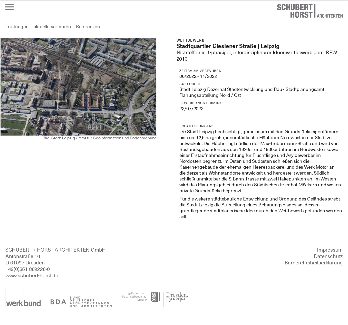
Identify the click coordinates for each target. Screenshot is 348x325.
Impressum (330, 250)
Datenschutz (328, 256)
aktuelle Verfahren (52, 27)
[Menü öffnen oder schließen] (9, 7)
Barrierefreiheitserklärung (314, 263)
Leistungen (17, 27)
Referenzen (88, 27)
